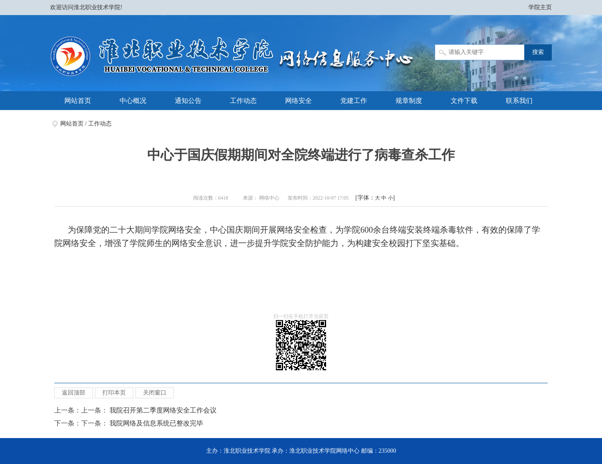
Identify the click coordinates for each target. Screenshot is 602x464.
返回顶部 (73, 393)
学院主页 (540, 7)
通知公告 (188, 100)
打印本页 (114, 393)
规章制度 (408, 100)
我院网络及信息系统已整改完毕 (156, 423)
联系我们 (519, 100)
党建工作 (353, 100)
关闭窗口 (154, 393)
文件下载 (464, 100)
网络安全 (298, 100)
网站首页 (77, 100)
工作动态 (243, 100)
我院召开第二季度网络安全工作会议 (163, 410)
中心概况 (133, 100)
